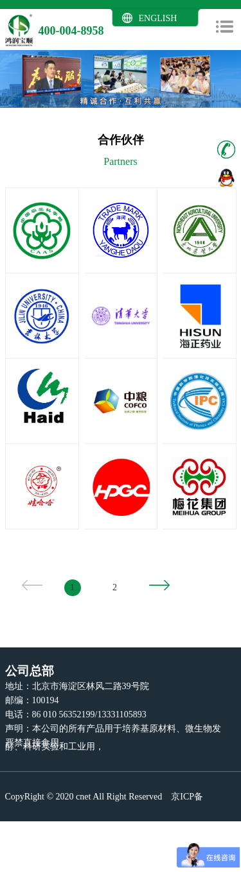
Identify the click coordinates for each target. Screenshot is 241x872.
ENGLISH (158, 18)
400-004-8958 (71, 30)
